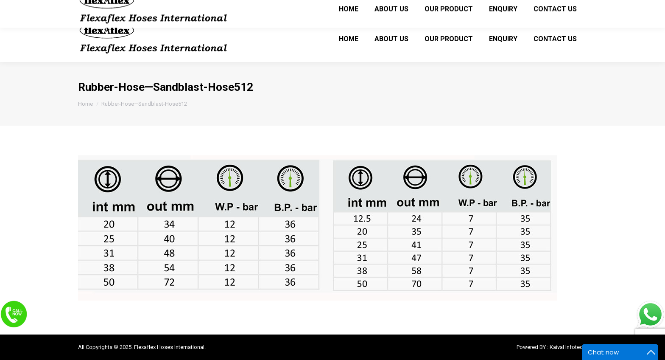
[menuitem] (348, 38)
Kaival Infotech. (568, 347)
